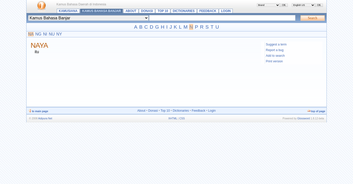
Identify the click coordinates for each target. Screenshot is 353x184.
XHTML (172, 118)
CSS (182, 118)
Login (226, 11)
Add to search (275, 55)
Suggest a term (276, 44)
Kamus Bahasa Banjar (101, 11)
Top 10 (163, 11)
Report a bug (274, 50)
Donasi (147, 11)
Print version (274, 61)
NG (38, 34)
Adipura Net (45, 118)
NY (59, 34)
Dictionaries (184, 11)
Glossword (303, 118)
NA (31, 34)
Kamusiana (68, 11)
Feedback (207, 11)
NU (52, 34)
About (130, 11)
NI (45, 34)
